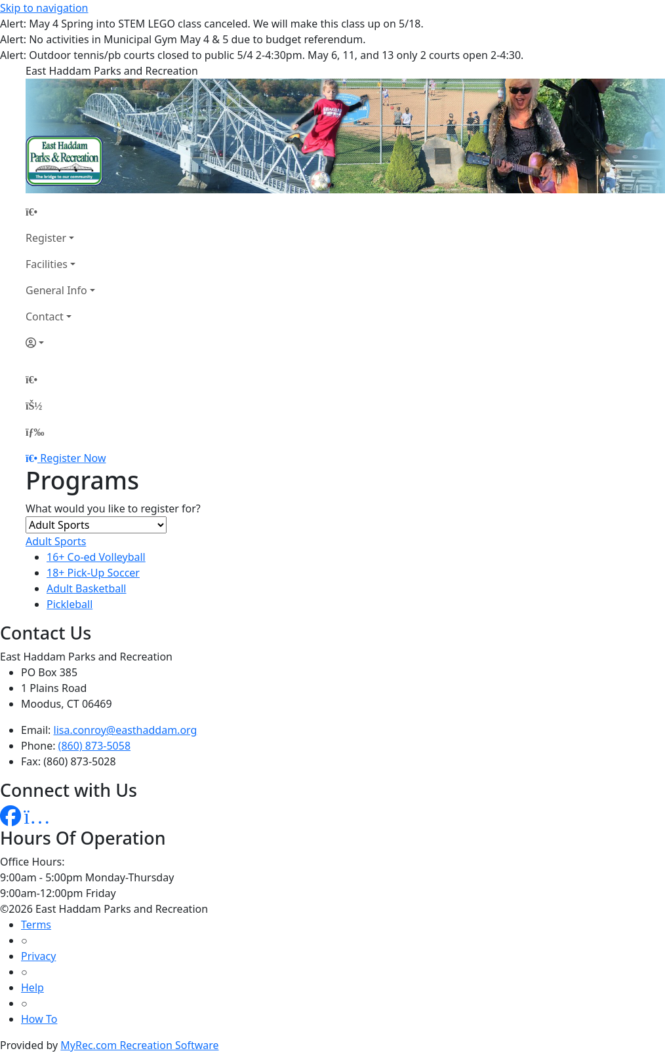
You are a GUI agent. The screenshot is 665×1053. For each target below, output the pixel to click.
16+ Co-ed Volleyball (96, 557)
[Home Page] (60, 212)
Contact (45, 316)
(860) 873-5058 (94, 745)
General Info (56, 290)
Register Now (73, 458)
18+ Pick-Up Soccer (93, 572)
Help (32, 987)
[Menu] (35, 432)
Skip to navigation (44, 8)
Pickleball (69, 604)
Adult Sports (56, 541)
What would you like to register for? (113, 508)
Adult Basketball (86, 588)
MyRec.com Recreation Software (139, 1045)
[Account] (60, 343)
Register (46, 238)
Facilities (47, 264)
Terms (36, 924)
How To (39, 1019)
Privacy (38, 956)
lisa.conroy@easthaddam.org (125, 730)
